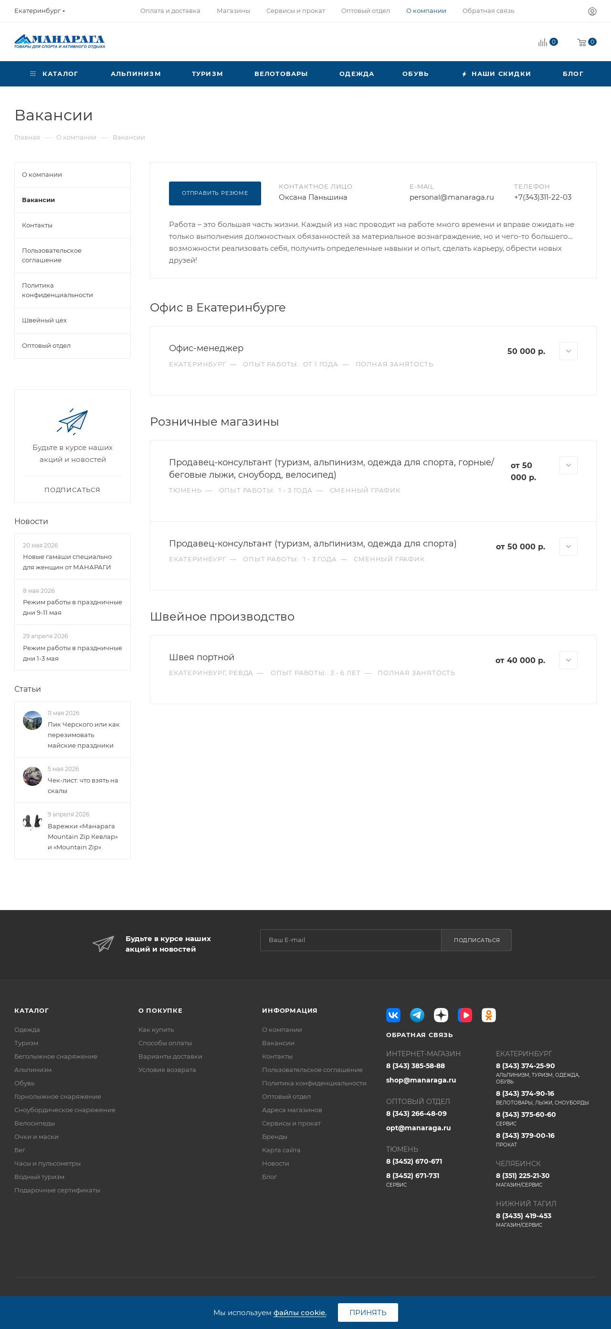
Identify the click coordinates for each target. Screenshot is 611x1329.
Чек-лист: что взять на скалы (83, 785)
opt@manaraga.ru (418, 1128)
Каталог (31, 1010)
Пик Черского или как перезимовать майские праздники (84, 734)
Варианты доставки (170, 1056)
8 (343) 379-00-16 (546, 1139)
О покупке (160, 1010)
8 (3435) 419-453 (546, 1220)
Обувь (24, 1083)
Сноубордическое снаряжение (65, 1110)
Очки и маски (36, 1136)
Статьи (27, 689)
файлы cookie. (300, 1312)
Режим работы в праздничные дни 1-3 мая (72, 653)
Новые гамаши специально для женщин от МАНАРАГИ (67, 562)
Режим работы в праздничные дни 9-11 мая (72, 608)
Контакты (277, 1056)
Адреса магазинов (292, 1110)
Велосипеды (34, 1123)
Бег (19, 1150)
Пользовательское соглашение (312, 1069)
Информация (290, 1010)
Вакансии (278, 1043)
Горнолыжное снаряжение (57, 1096)
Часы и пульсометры (47, 1163)
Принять (368, 1312)
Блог (269, 1176)
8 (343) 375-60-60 (546, 1118)
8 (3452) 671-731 (436, 1180)
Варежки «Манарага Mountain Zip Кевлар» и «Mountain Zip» (83, 836)
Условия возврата (167, 1069)
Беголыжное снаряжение (55, 1056)
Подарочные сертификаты (57, 1190)
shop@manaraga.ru (421, 1080)
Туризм (26, 1043)
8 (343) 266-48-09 (416, 1113)
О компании (282, 1029)
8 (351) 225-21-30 (546, 1180)
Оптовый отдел (286, 1096)
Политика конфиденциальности (314, 1083)
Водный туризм (39, 1176)
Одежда (27, 1029)
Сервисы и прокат (291, 1123)
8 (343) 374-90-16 (546, 1097)
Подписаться (477, 940)
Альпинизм (33, 1069)
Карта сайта (281, 1150)
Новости (31, 521)
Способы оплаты (165, 1043)
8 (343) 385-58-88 (415, 1065)
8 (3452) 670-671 (414, 1161)
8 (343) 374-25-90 (546, 1073)
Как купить (156, 1029)
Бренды (274, 1136)
